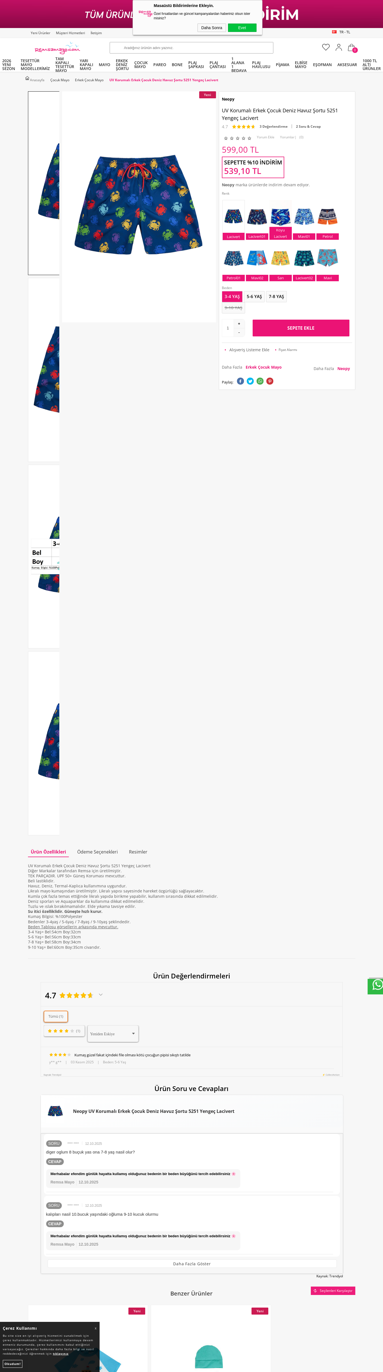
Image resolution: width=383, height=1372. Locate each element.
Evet (242, 27)
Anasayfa (203, 1205)
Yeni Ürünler (40, 33)
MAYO (104, 64)
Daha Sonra (211, 27)
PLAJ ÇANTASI (218, 64)
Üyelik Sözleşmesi (128, 1226)
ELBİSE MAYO (301, 64)
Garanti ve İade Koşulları (135, 1247)
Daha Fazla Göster (192, 810)
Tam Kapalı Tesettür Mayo (55, 1205)
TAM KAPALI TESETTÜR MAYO (64, 65)
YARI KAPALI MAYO (86, 64)
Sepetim (202, 1247)
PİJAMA (282, 64)
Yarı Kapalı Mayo (46, 1215)
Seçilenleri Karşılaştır (333, 836)
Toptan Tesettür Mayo (133, 1205)
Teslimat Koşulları (129, 1215)
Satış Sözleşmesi (127, 1237)
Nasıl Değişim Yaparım (133, 1269)
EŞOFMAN (322, 64)
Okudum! (12, 1364)
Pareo (36, 1226)
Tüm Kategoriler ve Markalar (57, 1258)
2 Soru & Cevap (308, 124)
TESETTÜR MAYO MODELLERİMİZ (35, 64)
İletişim (96, 33)
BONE (177, 64)
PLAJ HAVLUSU (261, 64)
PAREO (159, 64)
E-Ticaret (175, 1364)
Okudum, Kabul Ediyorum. (141, 1157)
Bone (35, 1237)
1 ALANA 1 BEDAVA (238, 65)
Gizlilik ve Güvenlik (129, 1258)
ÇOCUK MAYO (141, 64)
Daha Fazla (253, 365)
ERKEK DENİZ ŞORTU (122, 64)
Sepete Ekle (300, 326)
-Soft (162, 1364)
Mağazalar (204, 1258)
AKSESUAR (347, 64)
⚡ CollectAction (331, 621)
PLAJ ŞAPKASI (196, 64)
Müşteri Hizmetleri (70, 33)
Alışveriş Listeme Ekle (247, 347)
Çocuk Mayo (42, 1247)
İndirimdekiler (207, 1226)
